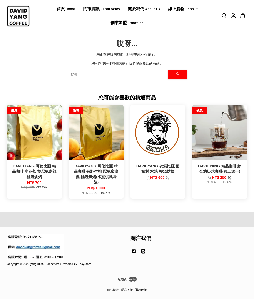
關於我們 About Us (144, 9)
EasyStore (84, 264)
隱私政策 (127, 289)
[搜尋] (117, 74)
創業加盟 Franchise (126, 22)
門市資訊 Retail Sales (101, 9)
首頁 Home (66, 9)
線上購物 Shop (183, 9)
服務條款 (113, 289)
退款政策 (141, 289)
